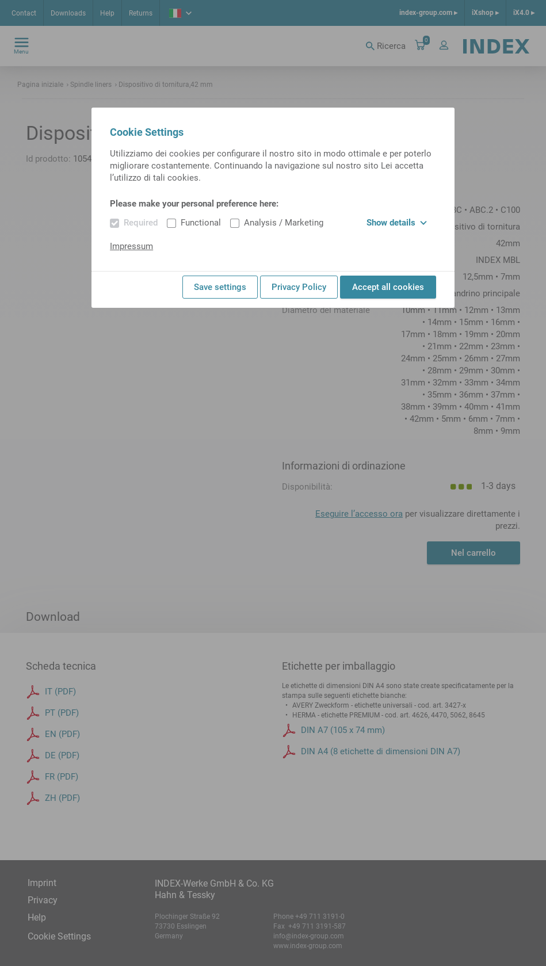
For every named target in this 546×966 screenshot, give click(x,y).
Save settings (220, 287)
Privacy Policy (299, 287)
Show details (396, 222)
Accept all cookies (388, 287)
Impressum (131, 246)
